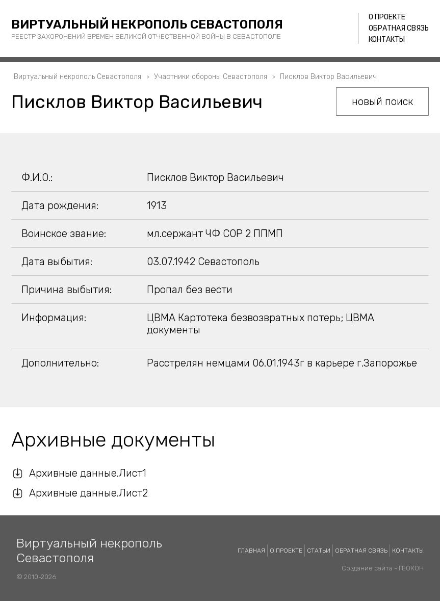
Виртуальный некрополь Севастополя (147, 24)
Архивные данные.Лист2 (88, 493)
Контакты (387, 39)
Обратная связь (399, 28)
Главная (251, 550)
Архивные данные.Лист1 (87, 473)
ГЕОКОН (411, 568)
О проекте (387, 17)
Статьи (318, 550)
